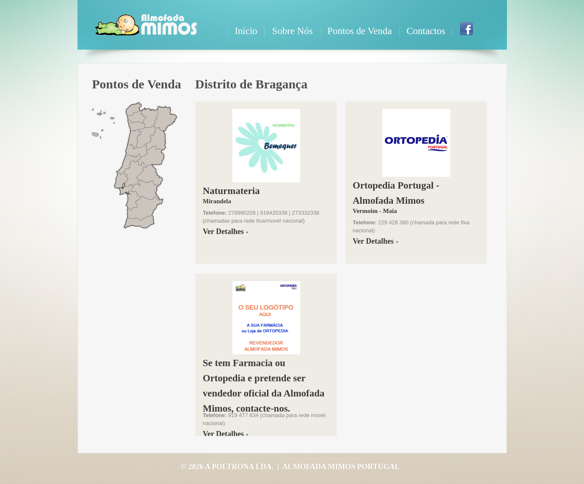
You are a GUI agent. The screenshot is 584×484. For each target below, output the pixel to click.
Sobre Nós (292, 31)
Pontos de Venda (360, 31)
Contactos (426, 31)
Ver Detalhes (223, 231)
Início (246, 31)
